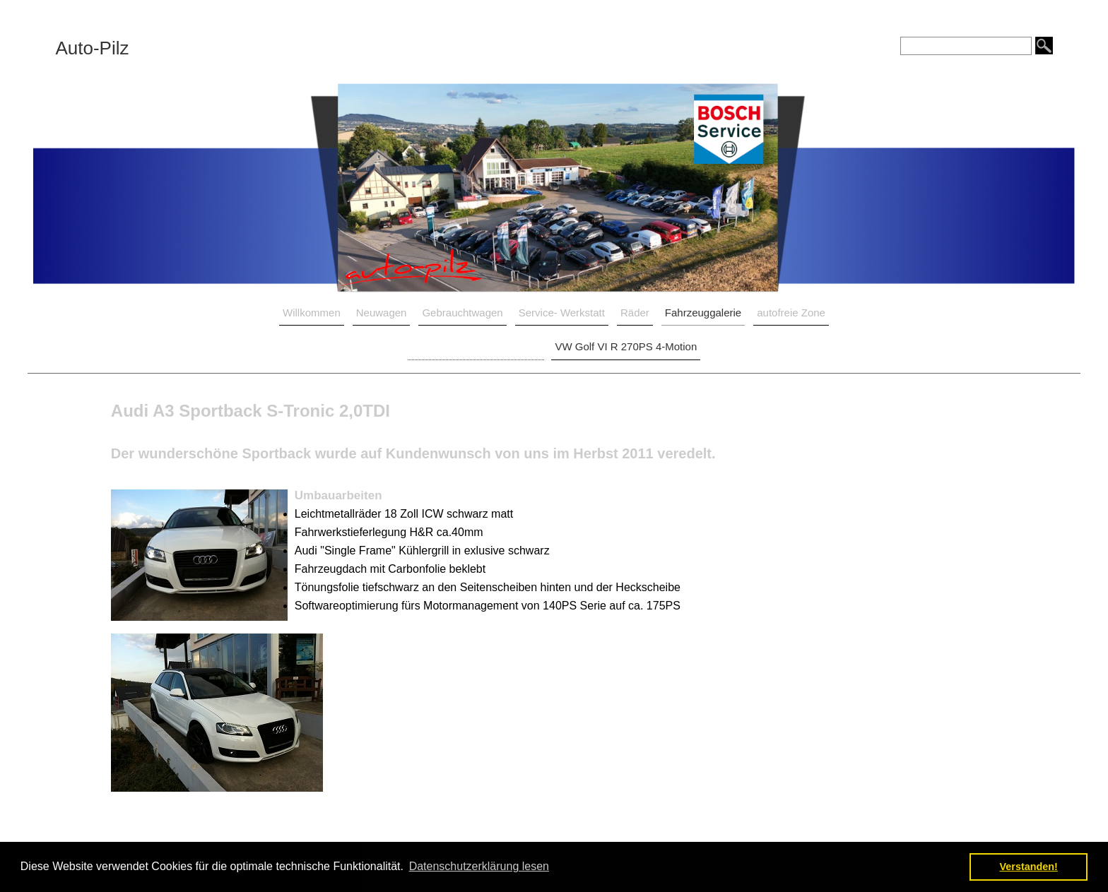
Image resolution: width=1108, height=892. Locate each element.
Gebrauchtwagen (462, 313)
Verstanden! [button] (1029, 866)
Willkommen (312, 313)
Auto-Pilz (92, 48)
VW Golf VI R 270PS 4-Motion (626, 346)
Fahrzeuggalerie (703, 313)
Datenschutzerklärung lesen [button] (479, 866)
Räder (634, 313)
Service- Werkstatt (562, 313)
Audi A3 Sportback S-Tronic (476, 346)
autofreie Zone (791, 313)
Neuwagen (381, 313)
